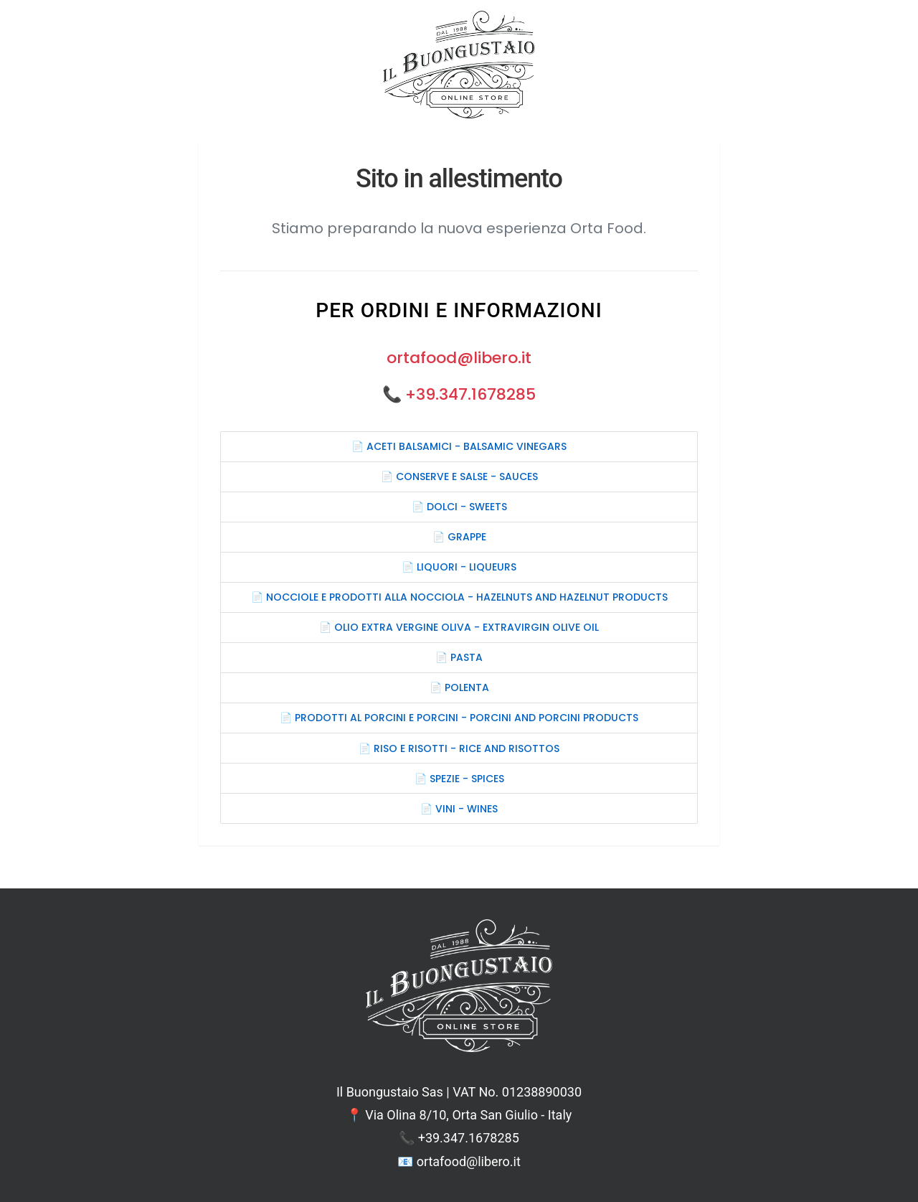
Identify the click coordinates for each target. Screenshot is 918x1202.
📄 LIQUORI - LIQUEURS (459, 567)
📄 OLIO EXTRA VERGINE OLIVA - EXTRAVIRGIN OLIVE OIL (459, 627)
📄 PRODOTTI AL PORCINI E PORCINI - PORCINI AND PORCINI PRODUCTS (459, 717)
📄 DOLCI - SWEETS (459, 506)
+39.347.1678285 (470, 394)
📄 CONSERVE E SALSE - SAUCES (459, 476)
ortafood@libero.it (459, 358)
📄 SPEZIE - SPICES (459, 778)
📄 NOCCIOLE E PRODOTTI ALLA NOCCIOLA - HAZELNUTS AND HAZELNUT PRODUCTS (459, 597)
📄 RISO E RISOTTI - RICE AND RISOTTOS (459, 748)
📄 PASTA (459, 657)
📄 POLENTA (459, 687)
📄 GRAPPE (459, 537)
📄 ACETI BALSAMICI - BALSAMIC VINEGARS (459, 446)
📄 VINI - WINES (459, 809)
